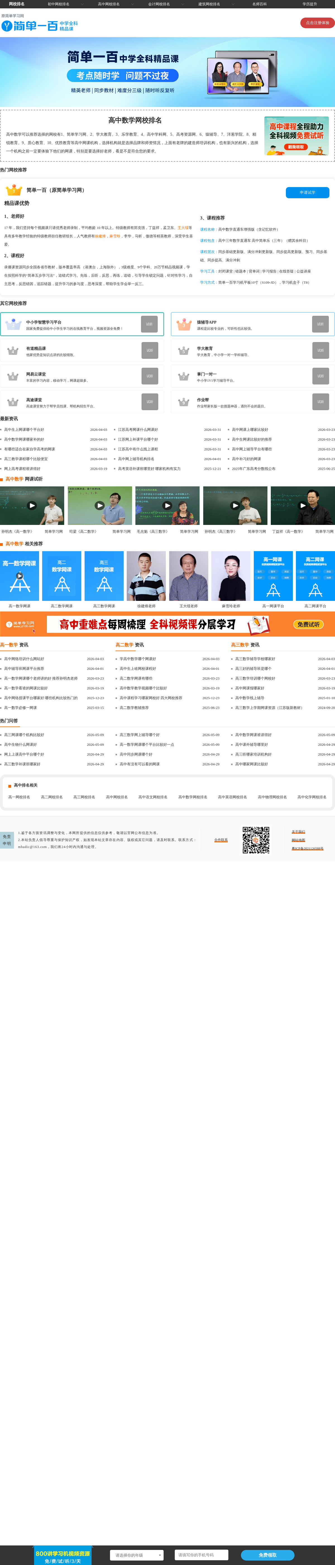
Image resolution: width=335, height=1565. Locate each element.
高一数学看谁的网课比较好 (26, 688)
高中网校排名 (109, 4)
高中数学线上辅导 (249, 698)
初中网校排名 (59, 4)
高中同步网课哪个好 (136, 754)
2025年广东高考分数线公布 (254, 469)
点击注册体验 (317, 23)
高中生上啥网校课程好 (138, 668)
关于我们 (298, 832)
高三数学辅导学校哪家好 (255, 659)
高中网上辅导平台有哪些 (252, 449)
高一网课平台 (273, 606)
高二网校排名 (52, 797)
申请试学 (307, 192)
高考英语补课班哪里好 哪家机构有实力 (149, 469)
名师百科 (259, 4)
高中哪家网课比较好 (251, 764)
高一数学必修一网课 (20, 708)
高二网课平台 (315, 606)
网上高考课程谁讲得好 (22, 469)
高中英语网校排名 (232, 797)
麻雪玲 (114, 236)
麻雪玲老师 (231, 606)
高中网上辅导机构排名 (136, 459)
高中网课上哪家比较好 (250, 429)
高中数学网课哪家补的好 (24, 439)
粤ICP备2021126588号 (308, 848)
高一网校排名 (19, 797)
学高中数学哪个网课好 (138, 659)
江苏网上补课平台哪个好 (138, 439)
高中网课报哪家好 (249, 688)
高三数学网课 (104, 606)
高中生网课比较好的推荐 (252, 439)
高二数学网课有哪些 (136, 678)
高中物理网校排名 (272, 797)
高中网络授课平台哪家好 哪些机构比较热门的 (41, 698)
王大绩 (183, 228)
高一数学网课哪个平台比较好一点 (147, 744)
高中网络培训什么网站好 (24, 659)
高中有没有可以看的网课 (140, 764)
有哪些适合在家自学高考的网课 (29, 449)
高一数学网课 (19, 606)
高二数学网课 (62, 606)
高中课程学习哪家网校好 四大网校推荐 (151, 698)
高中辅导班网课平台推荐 (24, 668)
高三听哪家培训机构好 (253, 754)
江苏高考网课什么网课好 (138, 429)
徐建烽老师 (146, 606)
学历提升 (310, 4)
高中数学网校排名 (192, 797)
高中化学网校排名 (312, 797)
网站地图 (298, 840)
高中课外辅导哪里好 (251, 744)
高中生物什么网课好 (20, 744)
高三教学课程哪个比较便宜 (26, 459)
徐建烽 (100, 236)
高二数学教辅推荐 (134, 708)
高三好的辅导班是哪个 (253, 668)
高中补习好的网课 (246, 459)
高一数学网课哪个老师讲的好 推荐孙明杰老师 (41, 678)
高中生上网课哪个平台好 (24, 429)
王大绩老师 (189, 606)
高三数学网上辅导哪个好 (140, 735)
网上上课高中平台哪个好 (24, 754)
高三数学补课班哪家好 (22, 764)
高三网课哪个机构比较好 (24, 735)
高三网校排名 (84, 797)
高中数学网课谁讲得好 (253, 735)
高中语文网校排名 (153, 797)
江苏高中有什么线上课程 (138, 449)
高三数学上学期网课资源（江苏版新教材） (269, 708)
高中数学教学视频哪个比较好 (143, 688)
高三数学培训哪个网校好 (255, 678)
